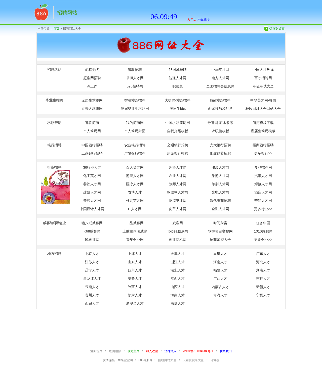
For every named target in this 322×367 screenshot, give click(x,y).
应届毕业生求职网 (135, 109)
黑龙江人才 (92, 279)
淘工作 (92, 86)
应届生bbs (178, 109)
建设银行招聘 (177, 153)
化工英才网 (92, 176)
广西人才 (220, 279)
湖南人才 (263, 270)
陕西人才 (135, 287)
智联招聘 (135, 70)
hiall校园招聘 (220, 100)
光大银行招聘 (220, 145)
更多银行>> (263, 153)
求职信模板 (220, 131)
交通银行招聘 (177, 145)
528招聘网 (135, 86)
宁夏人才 (263, 295)
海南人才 (178, 295)
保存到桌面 (277, 28)
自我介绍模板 (177, 131)
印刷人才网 (220, 184)
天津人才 (178, 254)
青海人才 (220, 295)
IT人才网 (135, 209)
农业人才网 (177, 176)
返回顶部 (115, 351)
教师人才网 (177, 184)
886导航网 (145, 360)
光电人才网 (220, 192)
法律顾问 (171, 351)
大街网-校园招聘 (178, 100)
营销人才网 (263, 201)
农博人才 (135, 192)
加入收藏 (152, 351)
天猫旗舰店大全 (193, 360)
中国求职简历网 (177, 123)
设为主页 (133, 351)
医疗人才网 (135, 184)
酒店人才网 (263, 192)
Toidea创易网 (177, 231)
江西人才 (178, 279)
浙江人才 (178, 262)
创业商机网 (177, 240)
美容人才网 (92, 201)
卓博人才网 (135, 78)
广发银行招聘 (134, 153)
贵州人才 (92, 295)
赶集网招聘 (92, 78)
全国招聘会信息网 (220, 86)
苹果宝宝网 (125, 360)
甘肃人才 (135, 295)
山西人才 (178, 287)
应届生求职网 (92, 100)
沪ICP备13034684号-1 (198, 351)
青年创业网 (135, 240)
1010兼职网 (263, 231)
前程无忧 (92, 70)
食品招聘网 (263, 167)
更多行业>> (263, 209)
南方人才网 (220, 78)
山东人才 (135, 262)
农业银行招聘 (134, 145)
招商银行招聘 (263, 145)
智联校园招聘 (134, 100)
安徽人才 (135, 279)
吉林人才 (263, 279)
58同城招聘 (178, 70)
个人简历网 (92, 131)
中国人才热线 (263, 70)
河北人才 (263, 262)
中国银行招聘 (92, 145)
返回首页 (96, 351)
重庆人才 (220, 254)
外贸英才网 (135, 201)
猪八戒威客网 (92, 223)
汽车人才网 (263, 176)
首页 (56, 28)
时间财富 (220, 223)
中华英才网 (220, 70)
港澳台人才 (135, 303)
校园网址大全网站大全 (263, 109)
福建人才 (220, 270)
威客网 (177, 223)
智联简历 (92, 123)
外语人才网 (177, 167)
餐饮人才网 (92, 184)
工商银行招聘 (92, 153)
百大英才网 (135, 167)
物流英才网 (177, 201)
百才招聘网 (263, 78)
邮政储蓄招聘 (220, 153)
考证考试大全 (263, 86)
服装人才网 (220, 167)
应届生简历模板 (263, 131)
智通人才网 (177, 78)
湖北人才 (178, 270)
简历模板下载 (263, 123)
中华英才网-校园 (263, 100)
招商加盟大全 (220, 240)
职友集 (177, 86)
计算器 (214, 360)
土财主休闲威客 (135, 231)
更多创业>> (263, 240)
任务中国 (263, 223)
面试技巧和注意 (220, 109)
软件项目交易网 (220, 231)
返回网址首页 (41, 14)
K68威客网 (92, 231)
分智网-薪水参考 (220, 123)
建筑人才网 (92, 192)
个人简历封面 (134, 131)
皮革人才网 (177, 209)
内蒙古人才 (220, 287)
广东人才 (263, 254)
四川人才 (135, 270)
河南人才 (220, 262)
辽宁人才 (92, 270)
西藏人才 (92, 303)
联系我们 (226, 351)
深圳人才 (178, 303)
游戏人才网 (135, 176)
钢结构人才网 (177, 192)
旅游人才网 (220, 176)
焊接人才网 (263, 184)
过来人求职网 (92, 109)
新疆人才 (263, 287)
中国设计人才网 (92, 209)
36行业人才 (92, 167)
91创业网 (92, 240)
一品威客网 (135, 223)
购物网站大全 (167, 360)
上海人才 (135, 254)
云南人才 (92, 287)
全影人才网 (220, 209)
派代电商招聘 (220, 201)
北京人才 (92, 254)
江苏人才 (92, 262)
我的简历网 (135, 123)
